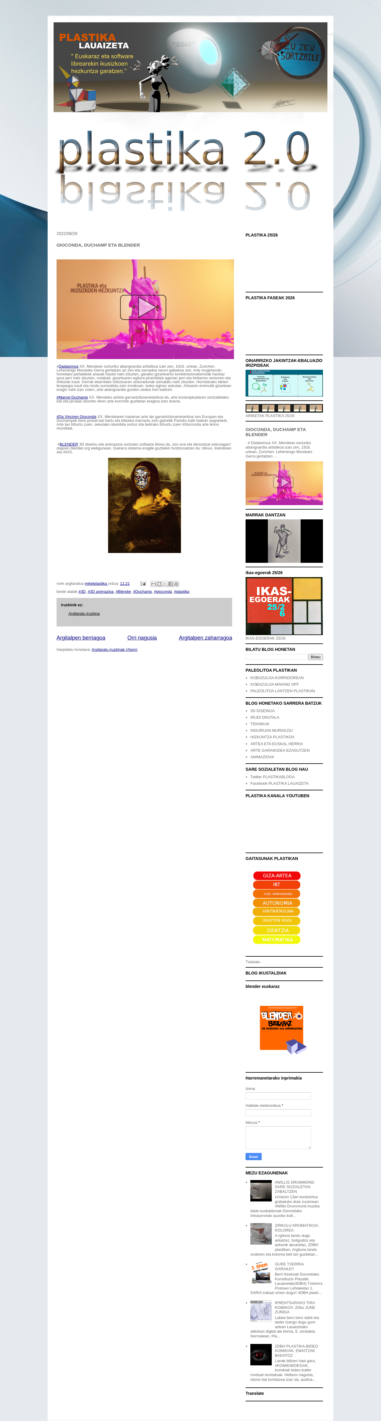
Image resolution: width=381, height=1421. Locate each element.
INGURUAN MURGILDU (271, 730)
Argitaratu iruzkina (84, 613)
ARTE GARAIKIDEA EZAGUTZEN (280, 750)
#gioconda (163, 591)
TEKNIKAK (259, 724)
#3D (82, 591)
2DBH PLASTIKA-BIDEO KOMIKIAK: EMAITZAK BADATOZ (296, 1351)
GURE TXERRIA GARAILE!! (289, 1266)
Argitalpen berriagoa (81, 638)
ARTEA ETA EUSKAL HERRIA (276, 744)
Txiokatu (253, 962)
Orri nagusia (142, 638)
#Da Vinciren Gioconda (76, 416)
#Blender (123, 591)
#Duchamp (142, 591)
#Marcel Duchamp (72, 397)
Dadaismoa (68, 366)
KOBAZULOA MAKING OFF (274, 684)
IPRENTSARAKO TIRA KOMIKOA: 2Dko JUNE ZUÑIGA (295, 1307)
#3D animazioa (101, 591)
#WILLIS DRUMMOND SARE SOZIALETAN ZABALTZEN (294, 1187)
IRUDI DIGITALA (264, 717)
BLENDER (69, 444)
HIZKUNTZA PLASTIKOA (272, 737)
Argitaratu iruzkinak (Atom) (115, 649)
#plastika (181, 591)
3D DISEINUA (262, 711)
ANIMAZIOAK (262, 757)
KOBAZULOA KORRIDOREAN (277, 678)
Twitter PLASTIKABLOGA (272, 777)
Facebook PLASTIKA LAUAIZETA (279, 783)
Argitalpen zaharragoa (205, 638)
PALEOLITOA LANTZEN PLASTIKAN (282, 691)
